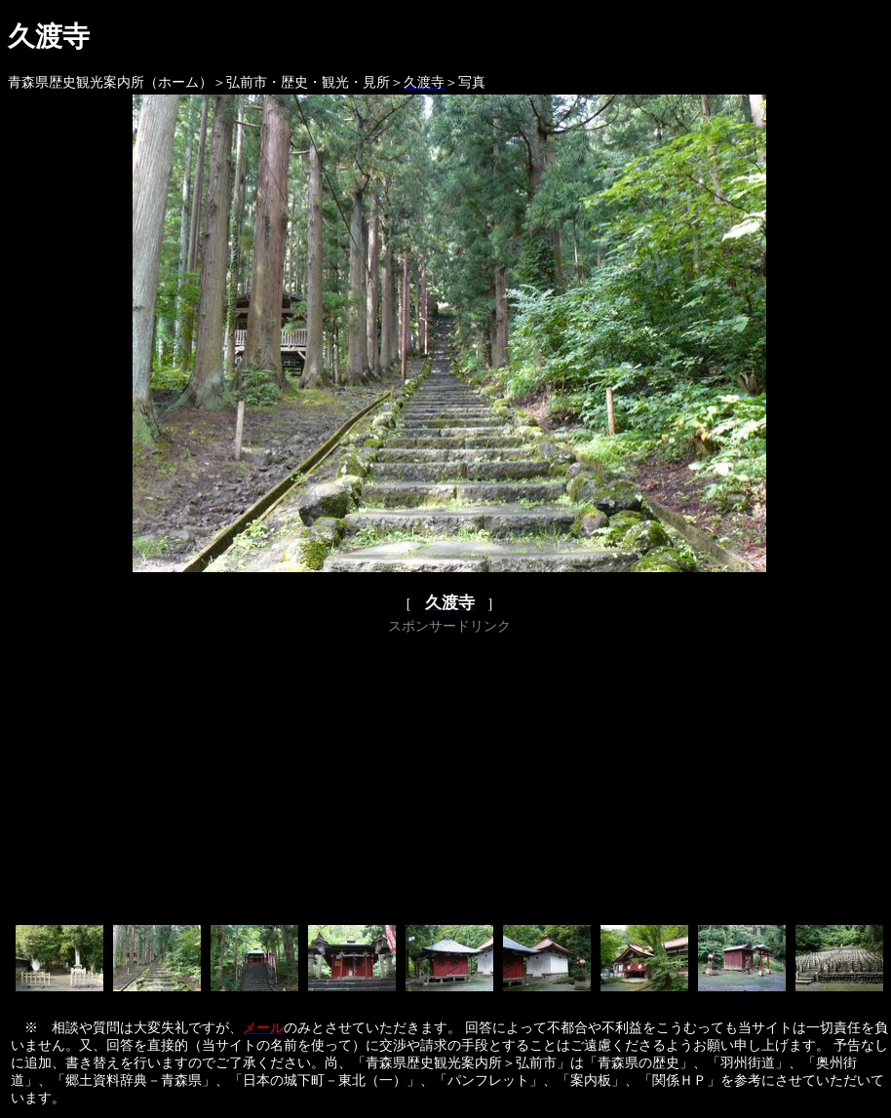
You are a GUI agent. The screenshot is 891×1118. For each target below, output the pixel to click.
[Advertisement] (450, 775)
